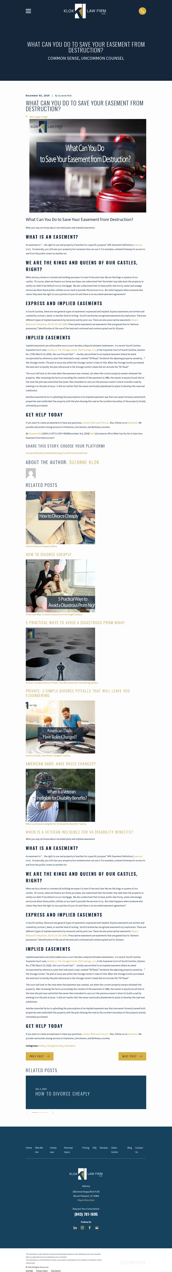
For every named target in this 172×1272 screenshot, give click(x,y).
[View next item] (52, 1112)
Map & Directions (86, 1200)
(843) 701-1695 (86, 1214)
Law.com (138, 244)
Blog (129, 1147)
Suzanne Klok (35, 433)
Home (29, 1147)
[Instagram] (82, 1227)
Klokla (92, 433)
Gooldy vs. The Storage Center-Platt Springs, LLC (71, 349)
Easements (69, 1045)
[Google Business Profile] (97, 1227)
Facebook (132, 422)
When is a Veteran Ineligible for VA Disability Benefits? (52, 823)
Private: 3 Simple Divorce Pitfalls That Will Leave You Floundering (58, 682)
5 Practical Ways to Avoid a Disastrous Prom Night (50, 614)
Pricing (85, 1147)
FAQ (94, 1147)
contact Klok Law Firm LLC (96, 422)
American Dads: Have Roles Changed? (44, 755)
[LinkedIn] (75, 1227)
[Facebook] (89, 1227)
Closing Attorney (55, 1045)
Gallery (53, 546)
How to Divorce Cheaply (37, 546)
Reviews (104, 1147)
